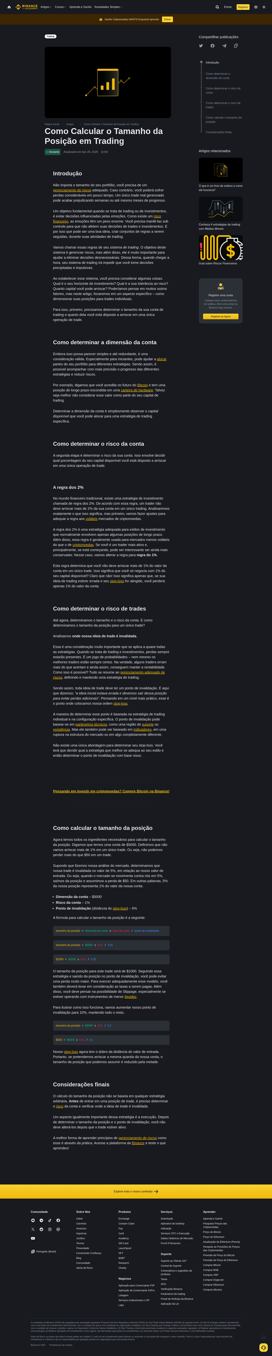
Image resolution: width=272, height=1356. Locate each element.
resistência (61, 729)
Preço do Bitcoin (212, 1230)
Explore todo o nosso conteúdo (136, 1190)
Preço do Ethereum (213, 1235)
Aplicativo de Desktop (172, 1221)
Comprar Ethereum (213, 1283)
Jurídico (80, 1236)
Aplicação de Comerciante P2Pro (137, 1288)
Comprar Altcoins (212, 1288)
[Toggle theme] (264, 7)
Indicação (166, 1226)
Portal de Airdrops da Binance (177, 1297)
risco (59, 1104)
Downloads (167, 1216)
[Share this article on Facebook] (212, 46)
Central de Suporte (171, 1264)
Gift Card (123, 1241)
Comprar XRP (210, 1273)
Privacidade (82, 1246)
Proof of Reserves (170, 1241)
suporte (148, 724)
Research (124, 1261)
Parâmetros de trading (173, 1292)
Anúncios (81, 1226)
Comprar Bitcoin (212, 1263)
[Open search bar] (216, 7)
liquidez (130, 996)
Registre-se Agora (220, 316)
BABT (122, 1256)
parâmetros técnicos (91, 724)
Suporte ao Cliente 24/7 (174, 1259)
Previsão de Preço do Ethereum (220, 1258)
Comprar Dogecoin (213, 1278)
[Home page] (26, 7)
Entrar (228, 6)
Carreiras (81, 1221)
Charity (122, 1266)
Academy (124, 1236)
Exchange (124, 1216)
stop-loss (117, 581)
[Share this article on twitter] (201, 46)
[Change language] (256, 7)
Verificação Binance (171, 1287)
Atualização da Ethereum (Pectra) (221, 1240)
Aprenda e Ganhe (213, 1216)
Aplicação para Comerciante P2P (137, 1283)
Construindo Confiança (88, 1251)
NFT (121, 1251)
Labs (121, 1303)
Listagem (124, 1293)
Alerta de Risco (84, 1266)
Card (121, 1231)
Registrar (243, 7)
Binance (138, 1141)
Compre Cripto (127, 1221)
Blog (78, 1256)
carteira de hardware (137, 390)
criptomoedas (83, 545)
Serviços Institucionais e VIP (134, 1298)
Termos (80, 1241)
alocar (161, 359)
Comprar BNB (210, 1268)
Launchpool (125, 1246)
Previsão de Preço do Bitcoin (219, 1253)
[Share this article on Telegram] (224, 46)
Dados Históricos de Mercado (177, 1236)
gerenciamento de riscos (72, 190)
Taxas (164, 1277)
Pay (121, 1226)
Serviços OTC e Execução (175, 1231)
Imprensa (81, 1231)
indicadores (143, 729)
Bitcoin (142, 385)
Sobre (79, 1216)
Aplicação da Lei (170, 1302)
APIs (163, 1282)
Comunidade (83, 1261)
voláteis (92, 519)
